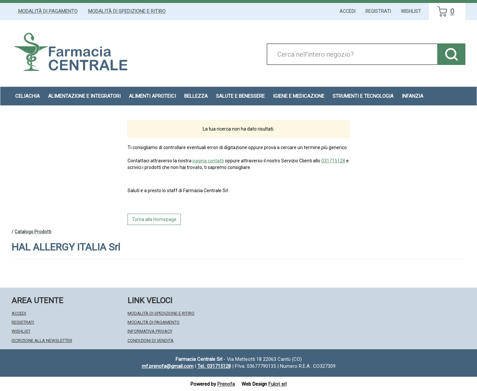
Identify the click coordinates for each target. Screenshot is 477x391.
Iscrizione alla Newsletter (42, 340)
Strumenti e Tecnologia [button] (363, 96)
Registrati (378, 11)
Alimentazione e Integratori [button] (84, 96)
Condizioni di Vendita (151, 340)
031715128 (333, 160)
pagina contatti (208, 160)
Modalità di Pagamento (48, 11)
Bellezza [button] (196, 96)
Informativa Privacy (150, 331)
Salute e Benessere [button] (240, 96)
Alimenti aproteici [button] (152, 96)
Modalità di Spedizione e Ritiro (127, 11)
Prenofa (226, 384)
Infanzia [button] (412, 96)
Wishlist (411, 11)
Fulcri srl (277, 384)
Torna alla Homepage (154, 219)
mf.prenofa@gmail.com (167, 366)
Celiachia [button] (27, 96)
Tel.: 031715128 (214, 366)
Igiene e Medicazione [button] (298, 96)
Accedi (347, 11)
